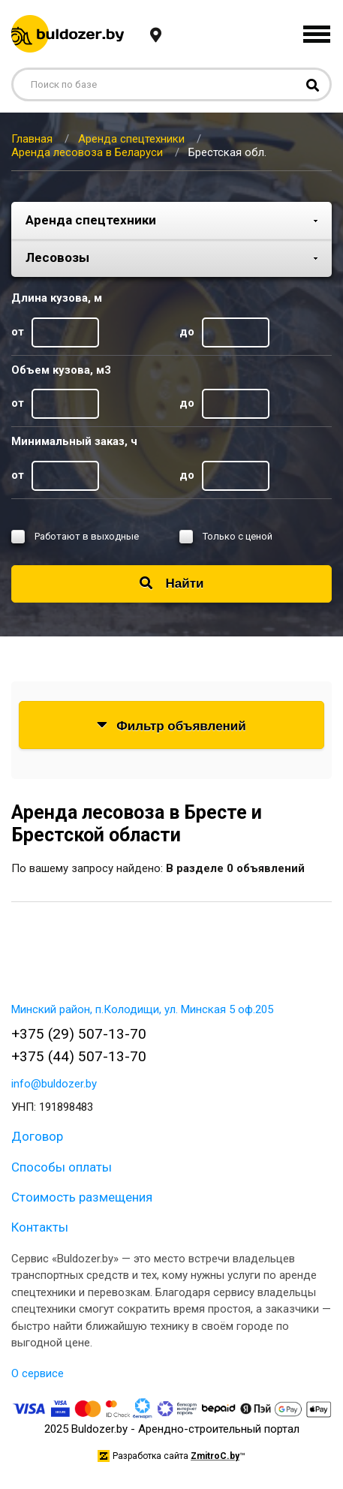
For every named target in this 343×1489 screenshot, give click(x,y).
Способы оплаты (61, 1167)
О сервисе (37, 1373)
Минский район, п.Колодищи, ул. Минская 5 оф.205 (142, 1009)
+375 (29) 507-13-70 (78, 1033)
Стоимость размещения (81, 1197)
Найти (172, 583)
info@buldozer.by (54, 1083)
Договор (37, 1136)
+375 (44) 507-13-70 (78, 1056)
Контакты (39, 1227)
